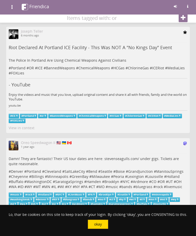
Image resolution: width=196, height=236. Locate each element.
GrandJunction (140, 171)
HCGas (119, 67)
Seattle (106, 171)
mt (163, 199)
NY (77, 186)
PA (85, 186)
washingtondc (21, 199)
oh (34, 204)
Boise (120, 171)
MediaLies (176, 67)
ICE (40, 67)
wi (132, 199)
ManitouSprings (169, 171)
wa (23, 204)
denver (41, 199)
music (113, 186)
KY (69, 186)
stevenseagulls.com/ (121, 158)
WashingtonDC (39, 181)
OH (178, 181)
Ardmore (140, 181)
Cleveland (52, 171)
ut (44, 204)
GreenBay (80, 176)
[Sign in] (175, 6)
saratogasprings (120, 204)
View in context (21, 127)
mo (101, 199)
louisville (160, 204)
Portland (18, 67)
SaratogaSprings (69, 181)
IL (55, 186)
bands (126, 186)
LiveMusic (75, 194)
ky (122, 199)
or (42, 115)
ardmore (79, 204)
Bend (92, 171)
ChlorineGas (138, 67)
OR (31, 67)
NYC (126, 181)
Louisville (155, 176)
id (13, 204)
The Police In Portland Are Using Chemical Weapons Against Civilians (67, 60)
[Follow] (183, 18)
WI (62, 186)
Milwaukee (101, 176)
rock (159, 186)
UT (170, 181)
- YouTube (19, 85)
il (142, 199)
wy (174, 199)
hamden (97, 204)
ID (21, 186)
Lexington (135, 176)
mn (152, 199)
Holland (173, 176)
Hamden (94, 181)
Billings (37, 176)
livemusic (174, 186)
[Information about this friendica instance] (187, 6)
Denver (17, 171)
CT (93, 186)
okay (98, 224)
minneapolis (161, 194)
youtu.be (15, 105)
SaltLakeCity (75, 171)
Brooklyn (111, 181)
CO (153, 181)
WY (29, 186)
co (64, 204)
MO (102, 186)
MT (38, 186)
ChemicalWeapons (94, 67)
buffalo (142, 204)
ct (112, 199)
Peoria (118, 176)
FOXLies (17, 73)
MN (47, 186)
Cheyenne (19, 176)
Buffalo (17, 181)
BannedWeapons (60, 67)
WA (14, 186)
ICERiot (158, 67)
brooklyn (106, 194)
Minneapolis (57, 176)
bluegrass (144, 186)
